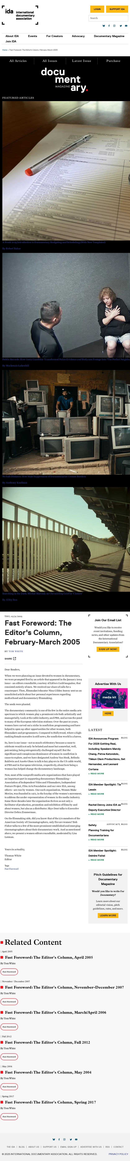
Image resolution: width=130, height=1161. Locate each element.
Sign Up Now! (108, 649)
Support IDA (117, 9)
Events (32, 36)
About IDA (12, 36)
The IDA (11, 1147)
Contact (118, 1147)
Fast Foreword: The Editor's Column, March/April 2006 (55, 1012)
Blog (22, 1147)
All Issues (50, 61)
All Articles (18, 61)
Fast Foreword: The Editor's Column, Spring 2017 (50, 1102)
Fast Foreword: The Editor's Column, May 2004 (48, 1072)
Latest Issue (81, 61)
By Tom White (8, 963)
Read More (97, 773)
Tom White (16, 652)
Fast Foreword (11, 869)
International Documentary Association (20, 15)
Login (97, 9)
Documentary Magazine (109, 36)
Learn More (108, 915)
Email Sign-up (68, 1147)
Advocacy (78, 36)
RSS (107, 1147)
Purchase (113, 61)
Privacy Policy (118, 1154)
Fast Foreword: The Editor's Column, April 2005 (49, 957)
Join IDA (11, 41)
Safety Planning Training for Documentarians (101, 830)
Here (108, 713)
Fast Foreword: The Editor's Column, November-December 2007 (64, 987)
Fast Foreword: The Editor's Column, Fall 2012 (47, 1042)
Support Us (49, 1147)
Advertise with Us (91, 1147)
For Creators (54, 36)
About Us (33, 1147)
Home (4, 50)
